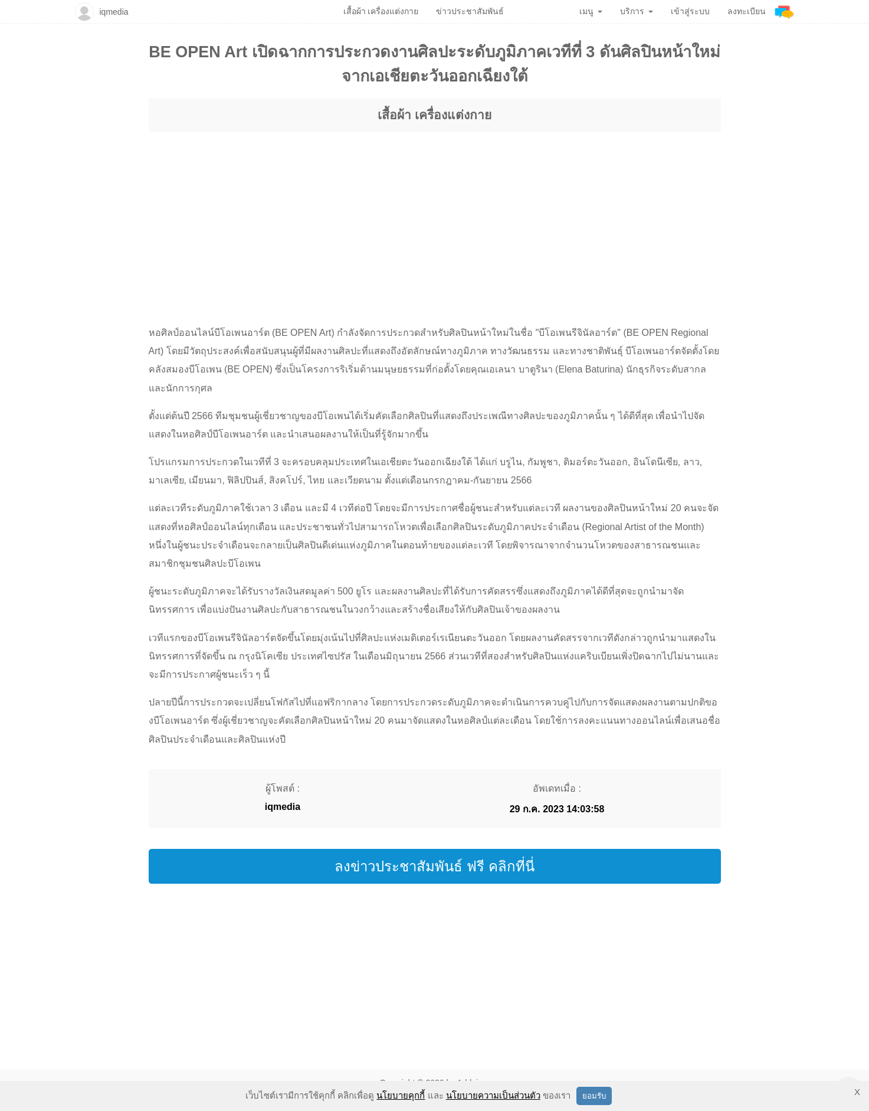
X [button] (857, 1092)
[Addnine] (784, 11)
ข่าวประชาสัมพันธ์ (470, 11)
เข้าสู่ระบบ (690, 11)
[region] (435, 217)
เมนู (590, 11)
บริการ (636, 11)
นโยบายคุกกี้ (400, 1095)
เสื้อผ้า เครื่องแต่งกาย (434, 115)
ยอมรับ (594, 1096)
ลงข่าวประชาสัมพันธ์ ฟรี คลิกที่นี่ (434, 866)
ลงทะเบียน (746, 11)
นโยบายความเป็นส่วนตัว (493, 1095)
